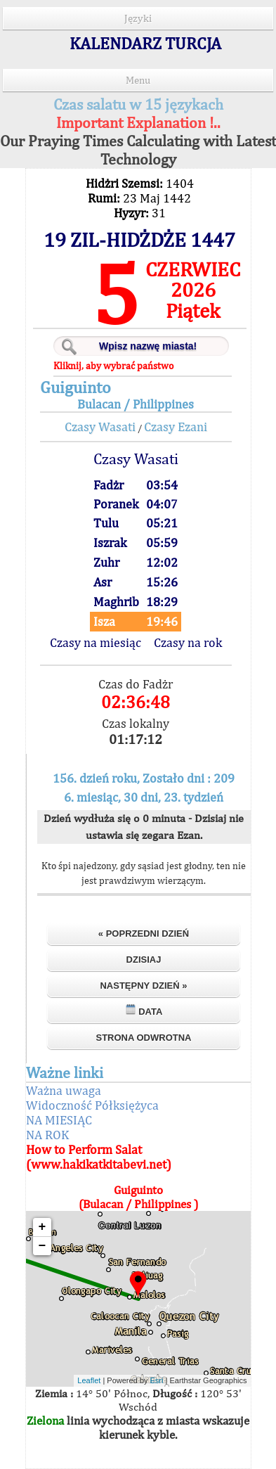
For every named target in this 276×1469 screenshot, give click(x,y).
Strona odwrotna (143, 1037)
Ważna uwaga (63, 1090)
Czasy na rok (188, 642)
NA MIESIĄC (59, 1119)
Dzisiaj (144, 959)
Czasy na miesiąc (95, 642)
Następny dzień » (143, 985)
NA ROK (47, 1134)
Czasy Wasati (100, 426)
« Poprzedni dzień (143, 933)
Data (144, 1010)
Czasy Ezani (175, 426)
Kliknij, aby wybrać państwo (113, 365)
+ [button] (42, 1227)
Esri (157, 1380)
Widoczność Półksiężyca (92, 1105)
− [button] (42, 1246)
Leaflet (88, 1380)
